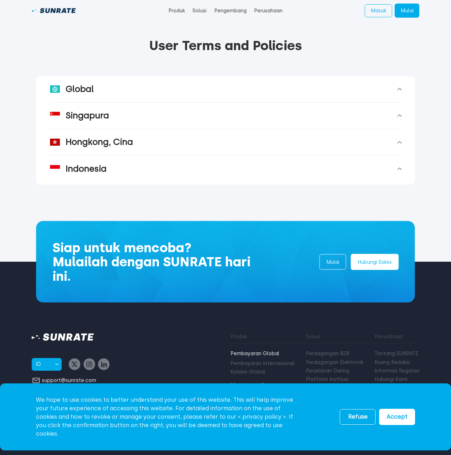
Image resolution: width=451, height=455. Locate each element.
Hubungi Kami (391, 379)
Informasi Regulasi (397, 371)
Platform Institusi (327, 379)
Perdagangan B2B (327, 354)
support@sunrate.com (69, 380)
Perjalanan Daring (327, 371)
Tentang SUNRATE (396, 354)
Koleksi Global (247, 372)
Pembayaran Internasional (262, 363)
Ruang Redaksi (392, 362)
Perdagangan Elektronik (335, 362)
